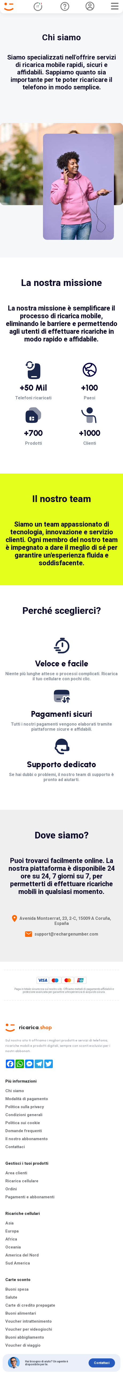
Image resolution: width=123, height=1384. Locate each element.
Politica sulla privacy (24, 1106)
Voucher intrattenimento (28, 1321)
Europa (12, 1231)
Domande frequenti (23, 1130)
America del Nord (22, 1255)
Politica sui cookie (22, 1122)
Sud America (17, 1263)
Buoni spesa (17, 1289)
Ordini (11, 1189)
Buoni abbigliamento (24, 1337)
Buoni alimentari (20, 1313)
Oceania (13, 1247)
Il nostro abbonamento (26, 1138)
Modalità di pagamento (26, 1098)
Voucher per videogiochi (28, 1329)
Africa (11, 1239)
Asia (9, 1223)
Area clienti (16, 1173)
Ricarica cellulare (21, 1181)
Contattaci (15, 1146)
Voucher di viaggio (23, 1345)
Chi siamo (14, 1090)
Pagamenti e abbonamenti (29, 1197)
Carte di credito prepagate (30, 1305)
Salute (11, 1297)
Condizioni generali (23, 1114)
